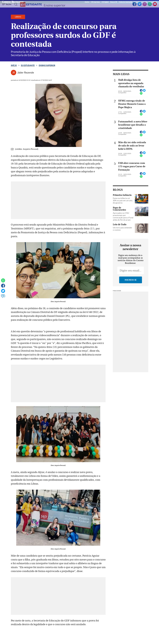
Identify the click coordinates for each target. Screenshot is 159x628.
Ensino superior (54, 5)
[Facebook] (134, 5)
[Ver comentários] (3, 297)
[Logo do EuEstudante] (31, 4)
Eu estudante (28, 65)
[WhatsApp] (150, 5)
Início (14, 65)
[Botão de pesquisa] (15, 4)
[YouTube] (155, 5)
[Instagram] (145, 5)
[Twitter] (140, 5)
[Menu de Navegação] (7, 4)
